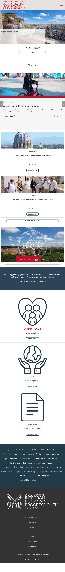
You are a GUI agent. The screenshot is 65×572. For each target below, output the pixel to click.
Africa (9, 450)
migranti (18, 472)
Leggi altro (9, 117)
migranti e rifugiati (30, 472)
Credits (32, 536)
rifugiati (30, 476)
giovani (50, 467)
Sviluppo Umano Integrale (47, 454)
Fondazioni (32, 522)
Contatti (32, 527)
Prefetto (22, 454)
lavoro (3, 472)
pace (7, 476)
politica (14, 476)
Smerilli (31, 454)
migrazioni (44, 472)
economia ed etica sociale (12, 467)
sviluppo (34, 480)
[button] (32, 244)
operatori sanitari (56, 472)
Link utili (32, 532)
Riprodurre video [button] (25, 259)
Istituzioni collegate (32, 517)
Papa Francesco (10, 454)
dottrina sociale (29, 463)
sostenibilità (24, 480)
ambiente (13, 459)
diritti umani (15, 463)
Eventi (41, 450)
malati (10, 472)
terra (42, 480)
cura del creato (54, 459)
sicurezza (54, 476)
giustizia (59, 467)
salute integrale (43, 476)
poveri (22, 476)
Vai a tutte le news (32, 221)
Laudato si (51, 450)
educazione (30, 467)
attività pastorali (25, 459)
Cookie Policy (32, 546)
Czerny (33, 450)
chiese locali (40, 458)
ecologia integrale (45, 463)
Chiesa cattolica (21, 450)
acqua (5, 459)
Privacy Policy (32, 541)
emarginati (40, 467)
